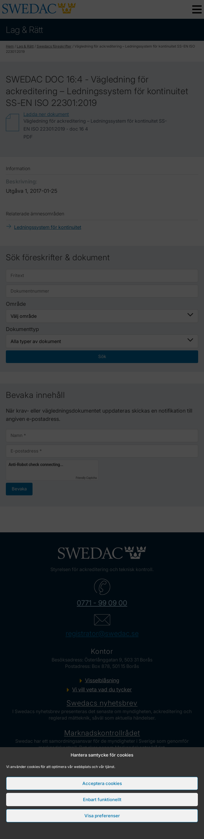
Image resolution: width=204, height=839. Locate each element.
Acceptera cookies (102, 783)
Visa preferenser (102, 815)
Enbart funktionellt (102, 799)
